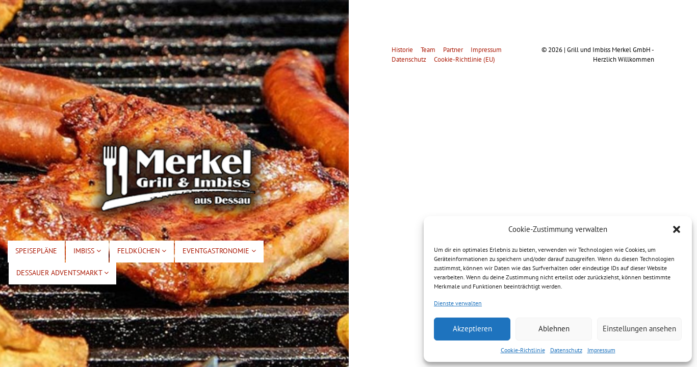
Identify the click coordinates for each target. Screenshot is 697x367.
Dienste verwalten (458, 303)
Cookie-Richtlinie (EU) (464, 59)
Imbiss (87, 250)
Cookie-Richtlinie (523, 350)
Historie (402, 49)
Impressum (601, 350)
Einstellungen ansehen (639, 328)
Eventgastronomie (219, 250)
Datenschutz (566, 350)
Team (428, 49)
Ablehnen (554, 328)
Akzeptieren (472, 328)
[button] (677, 229)
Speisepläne (36, 250)
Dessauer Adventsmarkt (62, 272)
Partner (453, 49)
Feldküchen (141, 250)
